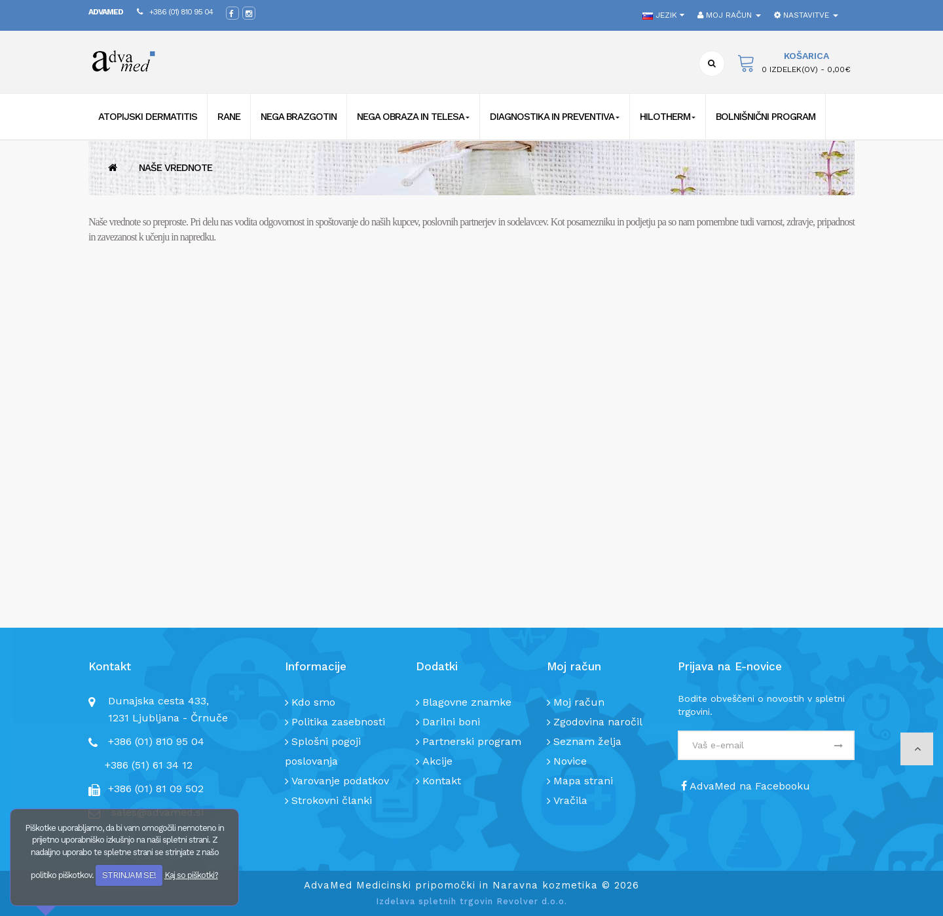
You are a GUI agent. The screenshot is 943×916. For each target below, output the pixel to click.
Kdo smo (313, 702)
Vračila (570, 800)
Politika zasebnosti (338, 722)
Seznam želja (587, 741)
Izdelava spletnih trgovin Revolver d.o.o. (471, 901)
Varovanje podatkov (340, 780)
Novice (570, 761)
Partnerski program (471, 741)
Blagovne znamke (466, 702)
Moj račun (578, 702)
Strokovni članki (331, 800)
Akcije (437, 761)
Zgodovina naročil (597, 722)
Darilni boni (451, 722)
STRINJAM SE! (129, 875)
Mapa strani (583, 780)
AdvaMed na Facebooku (745, 786)
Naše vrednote (175, 168)
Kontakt (441, 780)
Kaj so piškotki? (191, 875)
